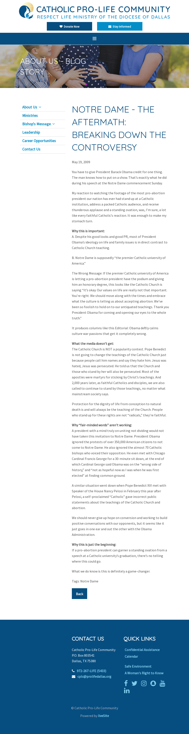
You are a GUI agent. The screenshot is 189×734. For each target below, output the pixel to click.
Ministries (30, 115)
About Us (29, 107)
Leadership (31, 132)
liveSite (103, 716)
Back (79, 594)
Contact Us (31, 149)
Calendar (131, 656)
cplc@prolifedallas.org (94, 676)
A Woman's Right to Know (144, 673)
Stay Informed (119, 26)
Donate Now (69, 26)
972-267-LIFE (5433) (91, 671)
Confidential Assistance (142, 650)
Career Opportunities (39, 140)
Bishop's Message (36, 124)
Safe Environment (138, 666)
